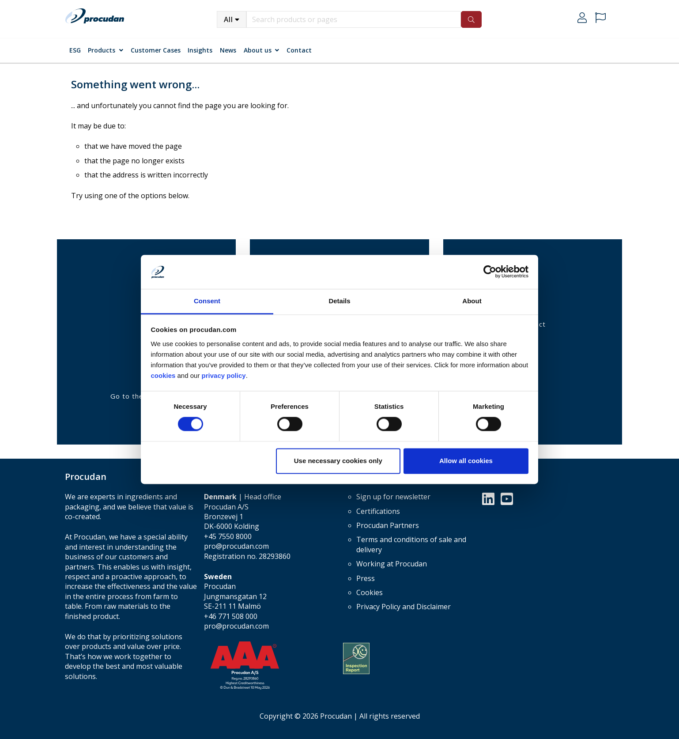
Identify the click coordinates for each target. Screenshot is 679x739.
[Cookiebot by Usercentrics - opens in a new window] (489, 272)
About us (258, 50)
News (228, 50)
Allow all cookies (466, 460)
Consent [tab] (207, 301)
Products (101, 50)
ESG (75, 50)
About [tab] (471, 301)
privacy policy (224, 375)
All (228, 19)
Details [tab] (339, 301)
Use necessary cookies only (338, 460)
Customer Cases (156, 50)
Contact (299, 50)
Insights (200, 50)
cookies (164, 375)
